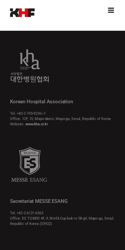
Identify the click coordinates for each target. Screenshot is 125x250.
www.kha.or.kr (36, 124)
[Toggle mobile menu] (111, 10)
